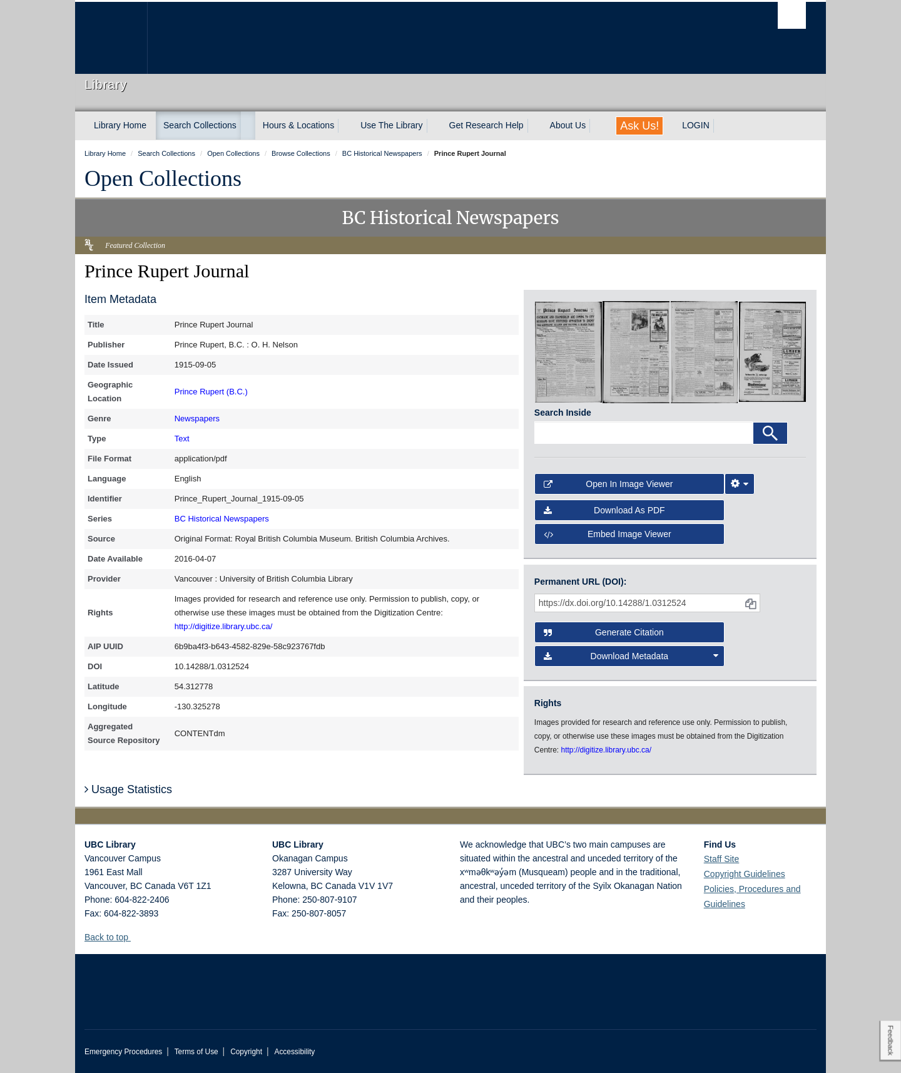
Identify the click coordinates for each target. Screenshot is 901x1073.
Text (182, 438)
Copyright (246, 1051)
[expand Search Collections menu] (247, 126)
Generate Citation (604, 632)
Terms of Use (196, 1051)
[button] (135, 937)
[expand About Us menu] (596, 126)
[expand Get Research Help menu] (534, 126)
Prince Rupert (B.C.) (211, 391)
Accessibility (294, 1051)
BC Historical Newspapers (222, 518)
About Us (568, 125)
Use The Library (391, 125)
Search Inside (562, 413)
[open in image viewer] (568, 351)
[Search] (770, 433)
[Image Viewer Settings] (740, 484)
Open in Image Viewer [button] (608, 484)
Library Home (120, 125)
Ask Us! (639, 126)
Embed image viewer (607, 534)
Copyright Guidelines (744, 874)
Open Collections (163, 178)
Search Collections (200, 125)
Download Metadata (631, 656)
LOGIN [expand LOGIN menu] (696, 125)
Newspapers (197, 418)
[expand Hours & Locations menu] (345, 126)
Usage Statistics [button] (128, 789)
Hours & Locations (298, 125)
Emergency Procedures (123, 1051)
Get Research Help (486, 125)
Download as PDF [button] (604, 510)
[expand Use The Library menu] (434, 126)
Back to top (112, 937)
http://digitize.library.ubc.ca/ (224, 626)
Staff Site (722, 859)
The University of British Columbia (111, 38)
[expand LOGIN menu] (720, 126)
